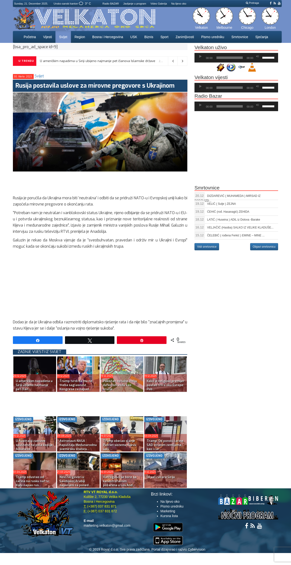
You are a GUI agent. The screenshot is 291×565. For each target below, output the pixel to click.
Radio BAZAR (110, 3)
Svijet (63, 37)
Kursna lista (169, 516)
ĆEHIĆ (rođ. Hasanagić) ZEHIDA (228, 211)
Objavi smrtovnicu (264, 246)
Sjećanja (261, 37)
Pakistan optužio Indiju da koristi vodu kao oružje (120, 385)
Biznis (148, 37)
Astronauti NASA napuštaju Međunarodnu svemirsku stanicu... (78, 445)
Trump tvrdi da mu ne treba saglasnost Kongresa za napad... (75, 385)
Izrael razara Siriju (161, 477)
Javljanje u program (134, 3)
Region (80, 37)
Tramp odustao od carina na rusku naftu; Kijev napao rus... (32, 481)
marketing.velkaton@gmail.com (107, 525)
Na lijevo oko (178, 3)
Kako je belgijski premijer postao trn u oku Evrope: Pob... (165, 385)
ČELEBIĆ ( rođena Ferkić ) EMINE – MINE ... (236, 235)
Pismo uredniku (212, 37)
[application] (236, 58)
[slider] (229, 58)
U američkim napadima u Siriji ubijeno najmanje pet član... (34, 385)
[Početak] (200, 56)
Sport (164, 37)
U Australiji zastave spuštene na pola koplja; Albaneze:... (34, 445)
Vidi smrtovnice (206, 246)
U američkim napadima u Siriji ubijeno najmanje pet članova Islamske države (97, 61)
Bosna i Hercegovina (107, 37)
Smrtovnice (239, 37)
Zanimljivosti (185, 37)
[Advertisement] (100, 182)
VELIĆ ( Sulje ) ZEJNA (221, 203)
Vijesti (47, 37)
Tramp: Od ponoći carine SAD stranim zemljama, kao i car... (165, 445)
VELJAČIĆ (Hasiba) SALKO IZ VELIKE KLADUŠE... (240, 227)
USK (133, 37)
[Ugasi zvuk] (257, 56)
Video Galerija (159, 3)
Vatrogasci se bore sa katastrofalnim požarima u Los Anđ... (119, 481)
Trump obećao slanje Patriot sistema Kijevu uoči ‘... (119, 445)
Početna (30, 37)
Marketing (168, 511)
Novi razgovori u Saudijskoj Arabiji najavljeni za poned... (75, 481)
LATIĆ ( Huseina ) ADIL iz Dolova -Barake (233, 219)
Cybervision (196, 549)
